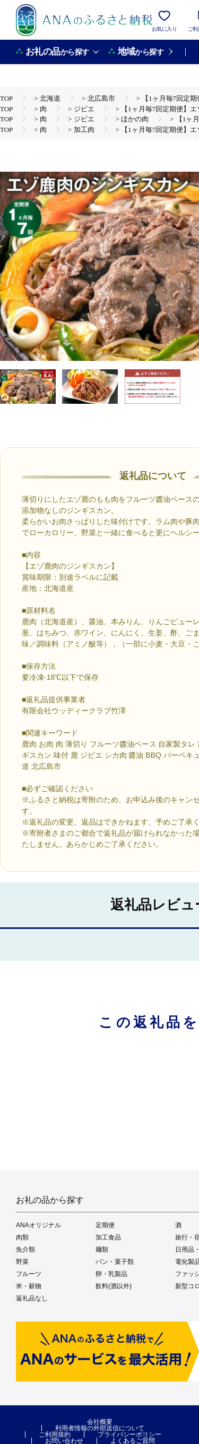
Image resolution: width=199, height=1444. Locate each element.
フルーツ (28, 1274)
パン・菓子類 (115, 1261)
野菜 (22, 1261)
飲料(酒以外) (114, 1286)
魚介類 (25, 1249)
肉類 (22, 1237)
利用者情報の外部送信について (99, 1428)
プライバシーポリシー (129, 1434)
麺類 (102, 1249)
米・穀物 (28, 1286)
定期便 (105, 1225)
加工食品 (108, 1237)
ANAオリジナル (38, 1225)
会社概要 (100, 1421)
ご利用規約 (55, 1434)
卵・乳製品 (111, 1274)
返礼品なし (32, 1298)
